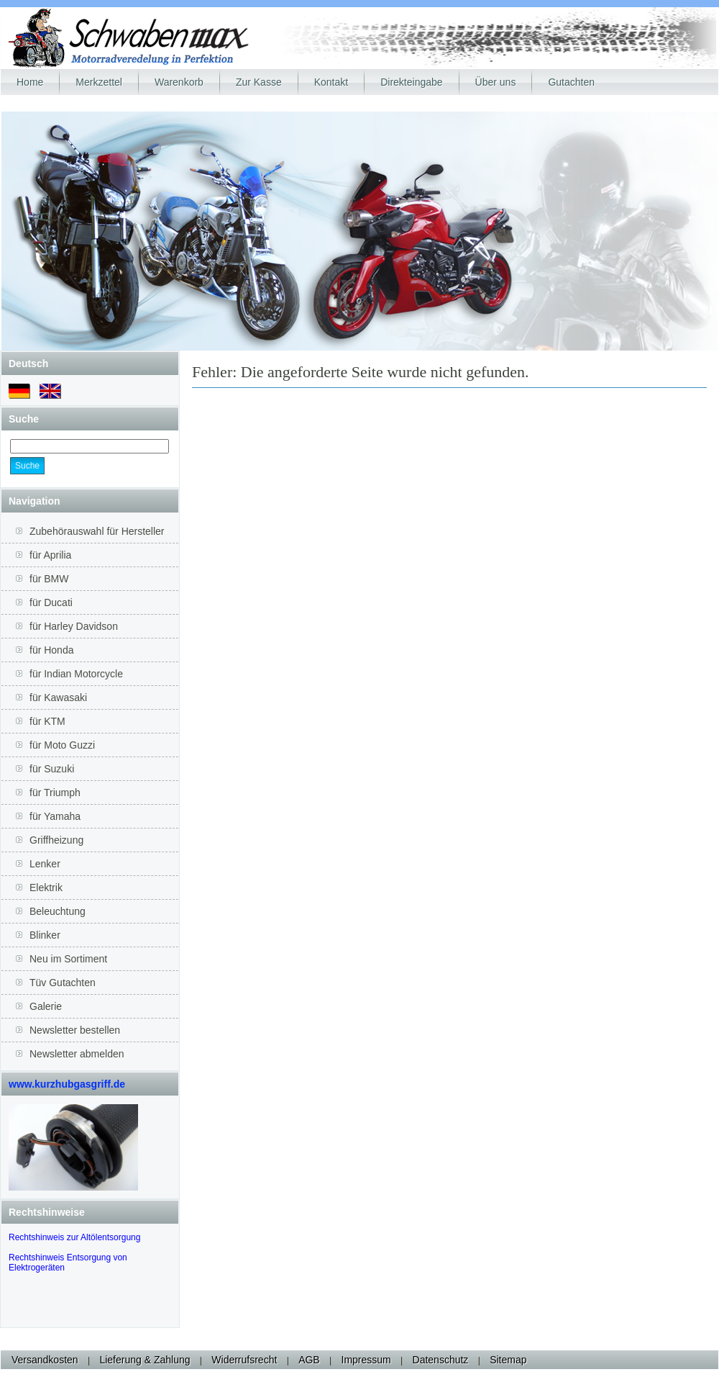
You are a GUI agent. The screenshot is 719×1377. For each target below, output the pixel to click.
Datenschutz (441, 1359)
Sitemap (508, 1359)
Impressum (366, 1359)
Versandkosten (45, 1359)
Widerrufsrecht (244, 1359)
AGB (309, 1359)
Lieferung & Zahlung (144, 1359)
